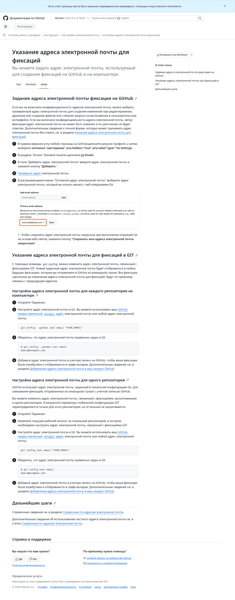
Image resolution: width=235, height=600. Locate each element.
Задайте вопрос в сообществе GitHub (107, 558)
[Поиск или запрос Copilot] (146, 18)
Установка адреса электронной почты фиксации (131, 35)
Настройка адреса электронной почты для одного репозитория (70, 380)
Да (18, 559)
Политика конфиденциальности (28, 565)
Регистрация (25, 26)
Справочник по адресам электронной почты (93, 512)
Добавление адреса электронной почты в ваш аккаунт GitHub (72, 369)
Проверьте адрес (29, 173)
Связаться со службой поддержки (105, 563)
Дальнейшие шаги (34, 503)
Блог (133, 587)
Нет (33, 559)
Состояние (85, 587)
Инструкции (51, 35)
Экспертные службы (116, 587)
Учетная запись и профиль (24, 35)
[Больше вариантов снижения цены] (192, 55)
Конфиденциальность (63, 587)
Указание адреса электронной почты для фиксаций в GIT (75, 255)
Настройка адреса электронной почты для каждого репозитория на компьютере (72, 293)
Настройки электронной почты (80, 35)
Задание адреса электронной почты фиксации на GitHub (74, 98)
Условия (42, 587)
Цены (97, 587)
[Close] (225, 6)
